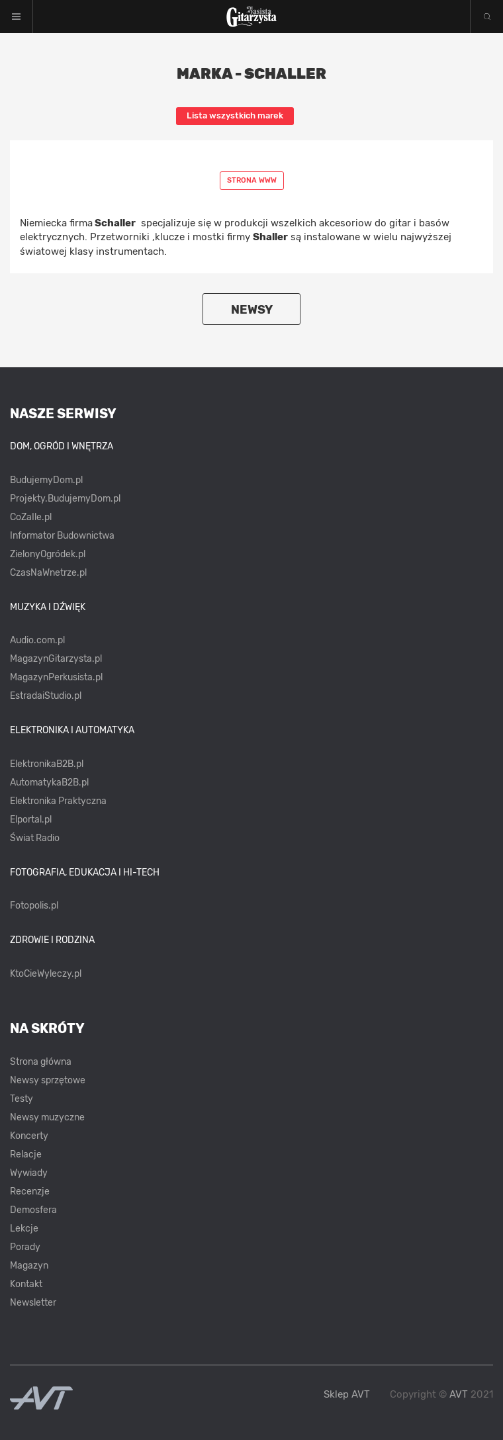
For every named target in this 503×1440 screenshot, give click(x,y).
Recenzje (30, 1191)
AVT (458, 1394)
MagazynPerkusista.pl (56, 677)
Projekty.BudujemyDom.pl (65, 498)
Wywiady (29, 1173)
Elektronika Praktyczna (58, 801)
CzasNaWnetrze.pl (48, 572)
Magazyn (29, 1265)
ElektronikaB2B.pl (46, 764)
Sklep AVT (347, 1395)
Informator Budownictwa (62, 535)
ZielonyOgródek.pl (47, 554)
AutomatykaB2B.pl (49, 782)
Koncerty (29, 1136)
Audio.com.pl (37, 640)
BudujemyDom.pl (46, 480)
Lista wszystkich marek (235, 115)
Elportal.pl (31, 819)
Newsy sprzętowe (47, 1080)
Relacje (26, 1154)
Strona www (252, 180)
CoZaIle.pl (31, 517)
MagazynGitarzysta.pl (56, 658)
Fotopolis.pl (34, 905)
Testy (21, 1098)
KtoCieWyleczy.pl (45, 973)
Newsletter (33, 1302)
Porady (25, 1247)
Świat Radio (35, 838)
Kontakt (26, 1284)
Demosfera (33, 1210)
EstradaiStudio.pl (45, 695)
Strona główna (40, 1061)
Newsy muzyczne (47, 1117)
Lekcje (24, 1228)
